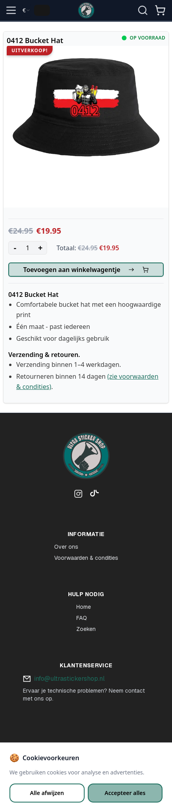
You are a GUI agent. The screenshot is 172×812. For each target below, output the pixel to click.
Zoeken (86, 629)
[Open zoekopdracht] (142, 10)
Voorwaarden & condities (86, 557)
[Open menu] (11, 10)
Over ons (66, 546)
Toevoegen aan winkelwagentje (86, 269)
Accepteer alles (125, 793)
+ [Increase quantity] (40, 247)
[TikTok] (92, 495)
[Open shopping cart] (160, 10)
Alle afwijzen (47, 793)
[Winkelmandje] (160, 13)
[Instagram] (78, 495)
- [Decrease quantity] (15, 247)
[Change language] (42, 10)
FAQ (81, 617)
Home (83, 606)
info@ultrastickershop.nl (69, 678)
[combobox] (26, 10)
